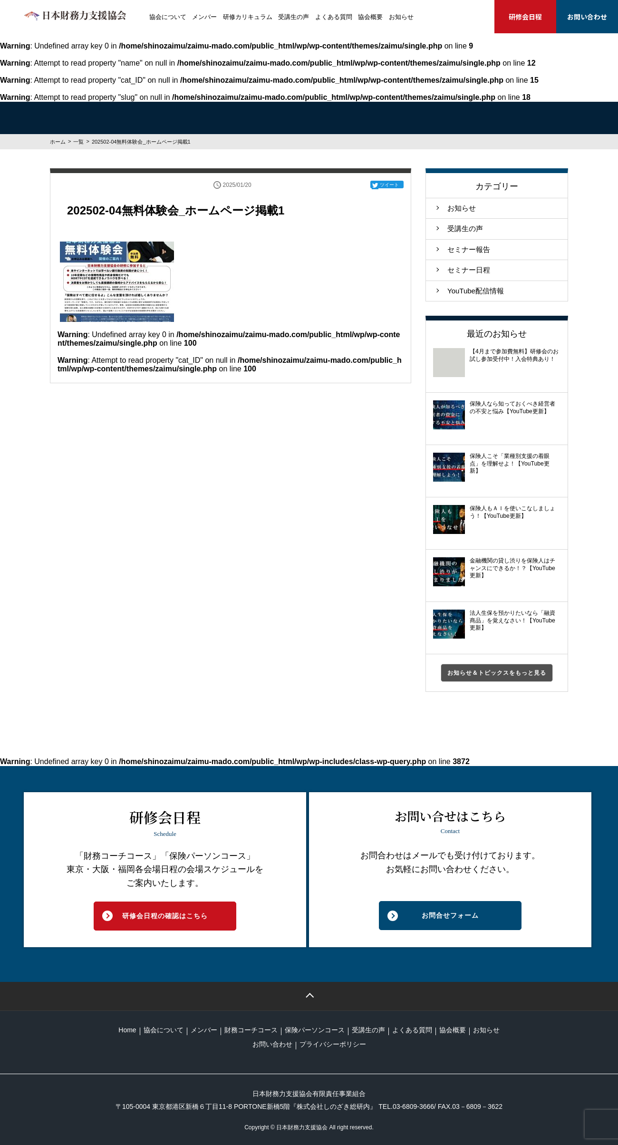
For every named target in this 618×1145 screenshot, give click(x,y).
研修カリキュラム (247, 16)
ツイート (389, 184)
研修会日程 (525, 16)
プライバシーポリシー (332, 1044)
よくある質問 (333, 16)
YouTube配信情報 (475, 291)
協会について (167, 16)
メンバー (204, 16)
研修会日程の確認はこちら (165, 916)
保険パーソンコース (315, 1030)
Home (127, 1030)
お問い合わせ (587, 16)
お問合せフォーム (450, 915)
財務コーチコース (251, 1030)
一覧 (78, 142)
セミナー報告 (468, 249)
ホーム (58, 142)
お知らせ (401, 16)
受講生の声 (293, 16)
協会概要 (370, 16)
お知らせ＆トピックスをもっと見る (496, 673)
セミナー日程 (468, 270)
